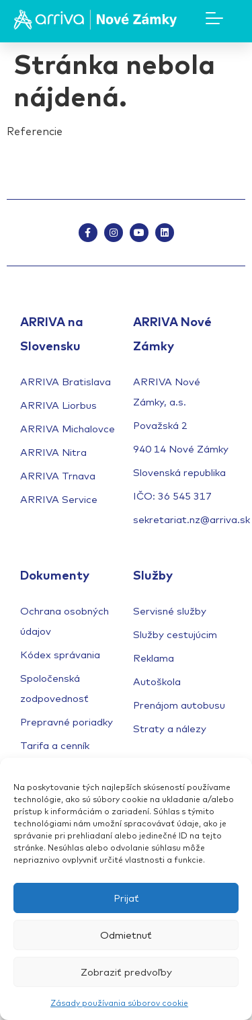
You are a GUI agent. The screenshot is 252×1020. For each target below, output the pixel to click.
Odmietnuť (126, 935)
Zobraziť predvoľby (126, 972)
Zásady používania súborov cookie (119, 1003)
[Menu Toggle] (214, 18)
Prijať (126, 898)
